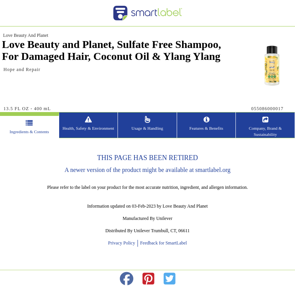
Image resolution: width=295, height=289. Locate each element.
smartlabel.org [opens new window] (212, 170)
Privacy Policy (122, 243)
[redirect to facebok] (126, 279)
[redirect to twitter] (170, 279)
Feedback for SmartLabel (163, 243)
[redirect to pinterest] (148, 279)
